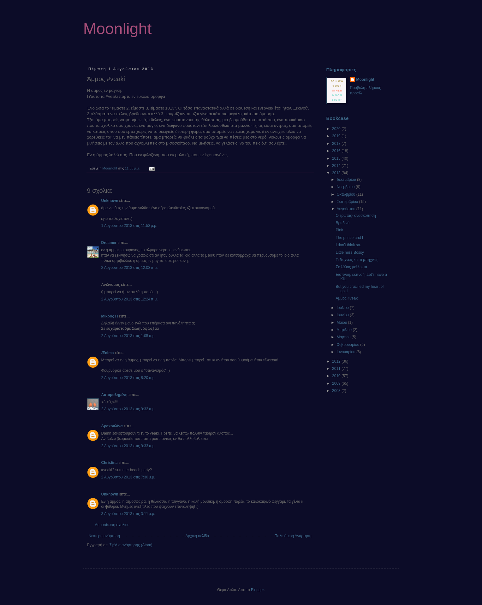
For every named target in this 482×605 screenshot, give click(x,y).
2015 (337, 158)
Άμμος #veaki (347, 298)
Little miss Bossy (350, 252)
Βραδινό (342, 223)
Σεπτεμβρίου (347, 201)
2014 (337, 165)
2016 (337, 151)
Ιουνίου (343, 315)
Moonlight (117, 29)
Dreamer (109, 242)
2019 (337, 136)
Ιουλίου (343, 307)
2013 (337, 173)
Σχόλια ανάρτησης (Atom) (130, 545)
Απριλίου (344, 330)
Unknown (109, 201)
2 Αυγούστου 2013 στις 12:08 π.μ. (129, 267)
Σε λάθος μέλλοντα (351, 267)
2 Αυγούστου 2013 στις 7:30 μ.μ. (128, 477)
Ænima (107, 353)
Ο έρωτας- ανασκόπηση (356, 215)
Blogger (257, 590)
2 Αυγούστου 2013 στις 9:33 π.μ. (128, 446)
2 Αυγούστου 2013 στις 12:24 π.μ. (129, 299)
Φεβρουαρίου (348, 344)
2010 (337, 376)
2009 (337, 383)
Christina (109, 462)
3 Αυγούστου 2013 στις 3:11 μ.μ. (128, 514)
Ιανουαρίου (346, 352)
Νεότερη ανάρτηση (104, 536)
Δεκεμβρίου (346, 179)
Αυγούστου (346, 209)
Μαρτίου (344, 337)
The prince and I (349, 237)
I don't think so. (348, 245)
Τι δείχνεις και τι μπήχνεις (357, 260)
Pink (339, 230)
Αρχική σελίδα (197, 536)
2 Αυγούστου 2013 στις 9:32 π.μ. (128, 409)
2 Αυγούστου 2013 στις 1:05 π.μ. (128, 336)
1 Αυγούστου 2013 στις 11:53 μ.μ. (129, 225)
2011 (337, 368)
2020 (337, 129)
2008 (337, 391)
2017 (337, 143)
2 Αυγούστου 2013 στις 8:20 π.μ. (128, 378)
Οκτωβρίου (346, 194)
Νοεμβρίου (346, 187)
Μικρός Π (109, 316)
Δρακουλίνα (112, 426)
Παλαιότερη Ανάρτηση (293, 536)
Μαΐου (342, 322)
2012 (337, 361)
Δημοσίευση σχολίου (112, 525)
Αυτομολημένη (114, 395)
